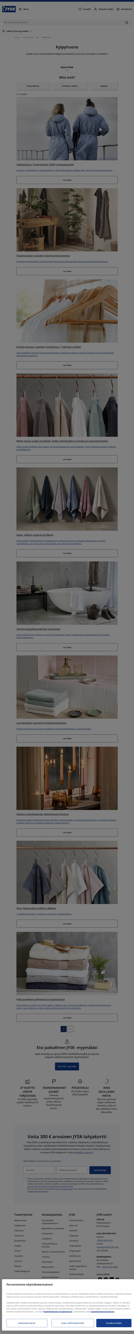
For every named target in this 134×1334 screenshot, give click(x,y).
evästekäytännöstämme (102, 1311)
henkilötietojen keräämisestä (57, 1311)
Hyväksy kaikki (114, 1323)
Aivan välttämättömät (72, 1323)
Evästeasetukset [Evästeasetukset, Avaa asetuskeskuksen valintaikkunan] (27, 1323)
